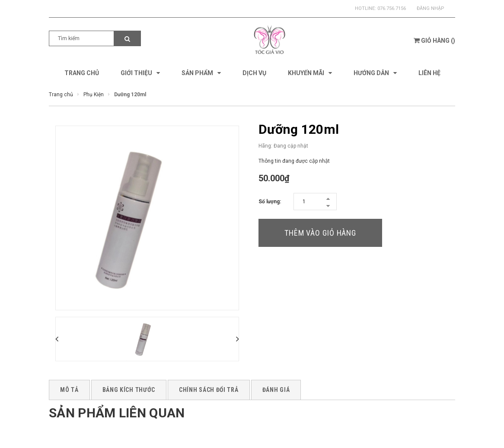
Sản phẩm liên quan (117, 412)
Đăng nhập (430, 8)
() (434, 40)
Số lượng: (269, 202)
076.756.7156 (391, 8)
